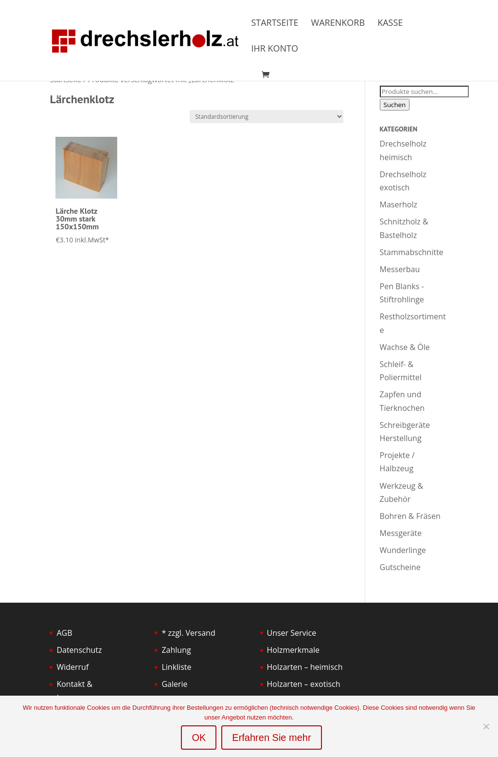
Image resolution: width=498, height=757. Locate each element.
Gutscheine (400, 567)
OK (199, 737)
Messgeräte (401, 533)
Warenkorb (338, 23)
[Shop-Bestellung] (266, 116)
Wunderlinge (403, 550)
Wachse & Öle (405, 347)
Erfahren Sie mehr (271, 737)
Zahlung (176, 650)
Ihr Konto (274, 49)
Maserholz (398, 204)
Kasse (390, 23)
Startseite (274, 23)
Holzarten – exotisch (303, 684)
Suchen (395, 104)
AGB (64, 633)
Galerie (174, 684)
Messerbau (400, 269)
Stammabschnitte (412, 252)
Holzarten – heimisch (305, 667)
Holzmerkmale (293, 650)
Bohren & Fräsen (410, 516)
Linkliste (176, 667)
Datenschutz (79, 650)
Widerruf (72, 667)
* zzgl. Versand (188, 633)
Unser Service (292, 633)
